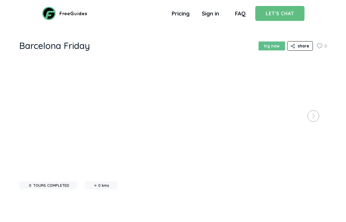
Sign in (210, 13)
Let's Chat (280, 13)
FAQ (240, 13)
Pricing (181, 13)
